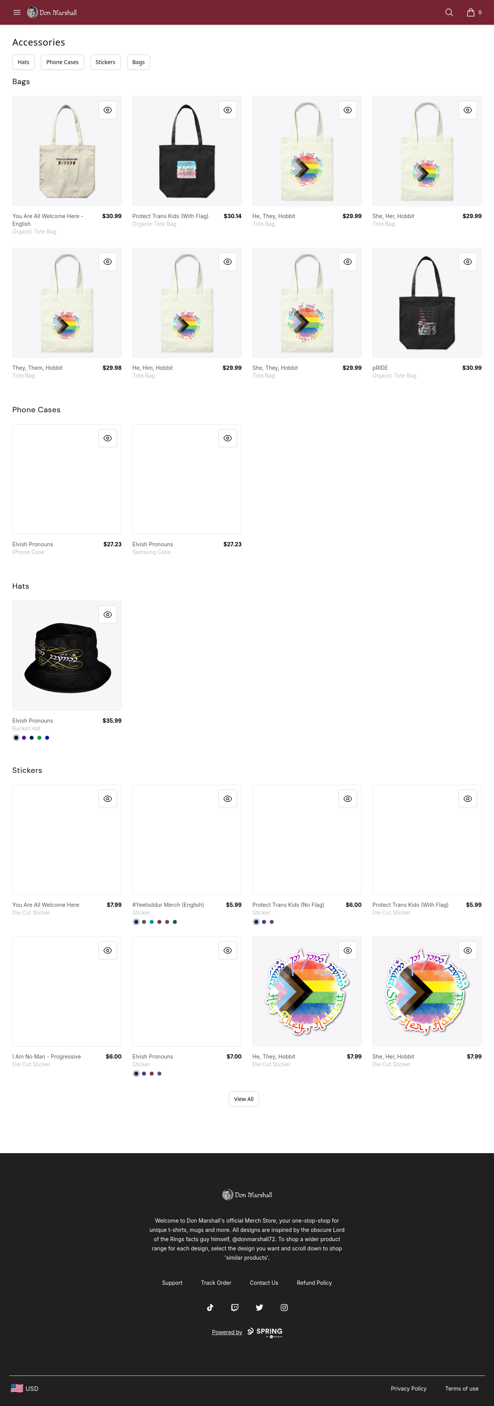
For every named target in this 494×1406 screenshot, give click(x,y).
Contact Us (264, 1282)
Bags (138, 62)
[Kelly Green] (39, 737)
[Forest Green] (175, 922)
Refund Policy (314, 1282)
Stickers (105, 62)
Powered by (247, 1333)
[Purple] (271, 922)
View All (244, 1099)
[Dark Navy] (264, 922)
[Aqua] (151, 922)
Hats (23, 62)
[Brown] (167, 922)
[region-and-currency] (25, 1388)
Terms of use (462, 1388)
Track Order (216, 1282)
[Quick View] (107, 110)
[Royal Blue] (47, 737)
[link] (67, 151)
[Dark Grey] (144, 922)
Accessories (38, 42)
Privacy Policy (409, 1388)
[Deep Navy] (31, 737)
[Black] (16, 737)
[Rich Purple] (24, 737)
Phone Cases (62, 62)
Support (172, 1282)
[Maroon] (159, 922)
